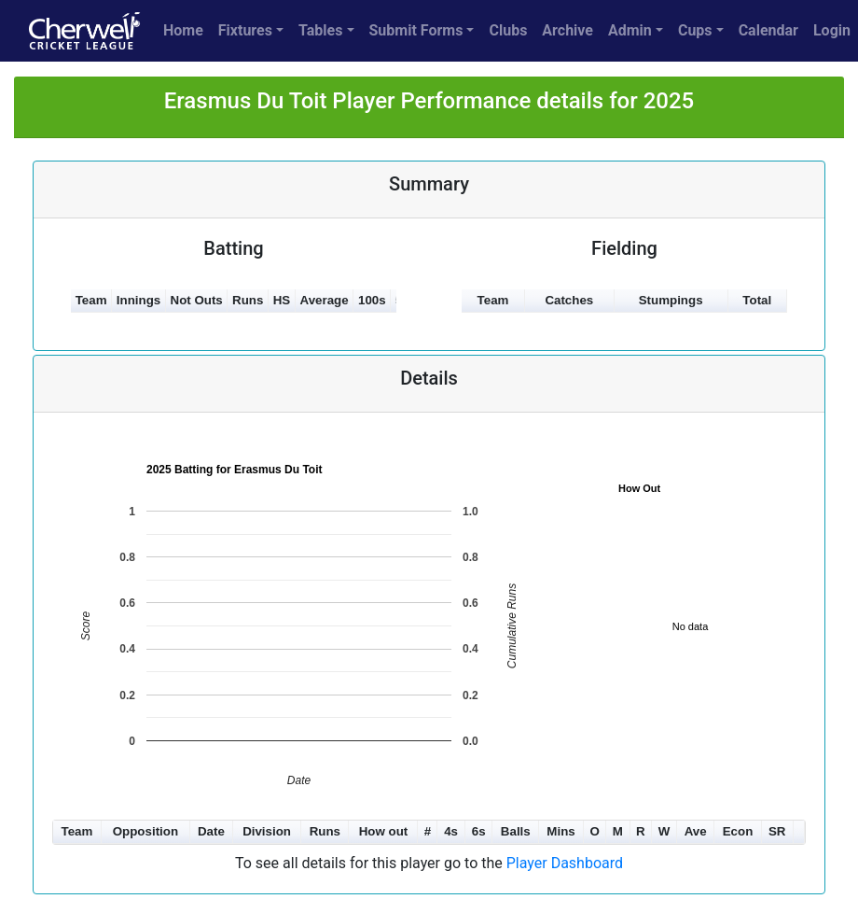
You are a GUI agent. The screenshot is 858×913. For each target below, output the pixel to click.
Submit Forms (416, 30)
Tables (320, 30)
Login (832, 30)
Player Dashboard (564, 863)
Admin (630, 30)
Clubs (508, 30)
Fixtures (245, 30)
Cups (695, 30)
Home (183, 30)
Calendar (768, 30)
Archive (567, 30)
